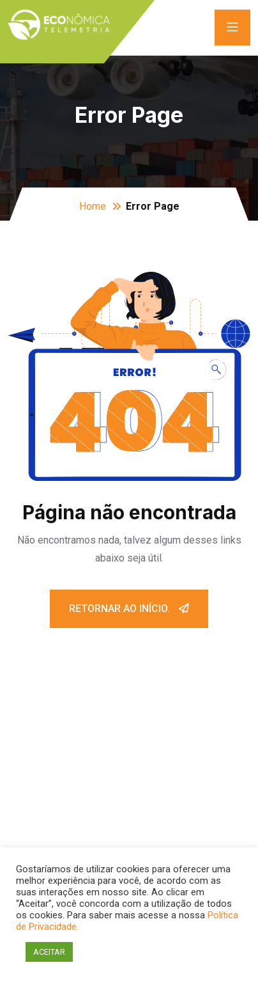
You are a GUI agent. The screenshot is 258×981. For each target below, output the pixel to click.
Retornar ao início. (129, 608)
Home (92, 206)
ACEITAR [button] (49, 952)
